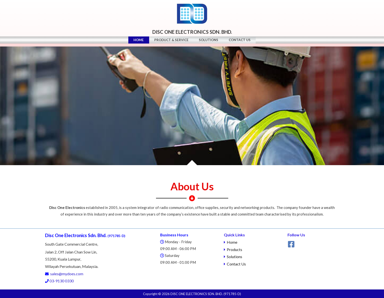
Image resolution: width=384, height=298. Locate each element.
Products (234, 249)
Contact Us (242, 42)
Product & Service (170, 42)
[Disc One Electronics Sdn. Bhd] (192, 13)
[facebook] (292, 244)
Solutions (209, 42)
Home (136, 42)
